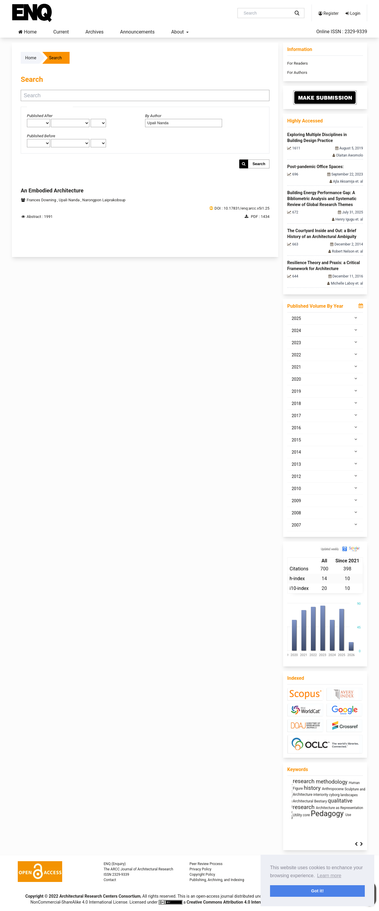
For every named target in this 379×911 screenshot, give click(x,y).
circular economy (308, 812)
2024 (325, 330)
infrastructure (323, 806)
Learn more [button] (329, 875)
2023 (325, 342)
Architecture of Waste (330, 800)
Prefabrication (298, 794)
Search (259, 164)
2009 (325, 500)
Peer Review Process (206, 864)
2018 (325, 403)
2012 (325, 476)
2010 (325, 488)
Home (27, 32)
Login (353, 13)
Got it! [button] (317, 890)
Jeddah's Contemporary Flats (310, 782)
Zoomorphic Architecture (320, 788)
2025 (325, 318)
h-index (297, 578)
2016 (325, 427)
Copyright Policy (202, 874)
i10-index (299, 588)
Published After (39, 116)
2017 (325, 415)
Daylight (317, 794)
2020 (325, 379)
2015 (325, 439)
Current (61, 32)
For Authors (297, 72)
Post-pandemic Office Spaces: (315, 166)
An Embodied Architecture (52, 190)
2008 (325, 512)
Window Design (300, 800)
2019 (325, 391)
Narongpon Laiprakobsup (104, 200)
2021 (325, 366)
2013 (325, 464)
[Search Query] (266, 13)
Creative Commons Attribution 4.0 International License (238, 902)
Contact (110, 880)
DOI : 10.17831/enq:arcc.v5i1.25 (241, 208)
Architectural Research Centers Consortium (99, 896)
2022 (325, 354)
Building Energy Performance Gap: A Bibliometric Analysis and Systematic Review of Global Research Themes (321, 198)
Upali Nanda (70, 200)
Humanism (349, 807)
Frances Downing (42, 200)
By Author (153, 116)
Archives (94, 32)
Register (328, 13)
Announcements (137, 32)
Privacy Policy (200, 869)
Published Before (41, 136)
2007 (325, 524)
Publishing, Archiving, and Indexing (217, 880)
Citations (299, 569)
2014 (325, 451)
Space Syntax (340, 793)
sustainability (315, 818)
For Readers (297, 63)
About (178, 32)
